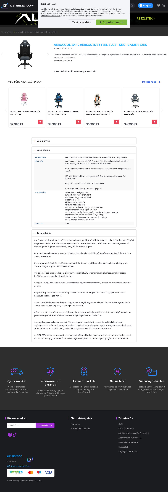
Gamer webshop (7, 32)
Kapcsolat (75, 424)
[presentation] (2, 55)
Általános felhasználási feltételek (133, 433)
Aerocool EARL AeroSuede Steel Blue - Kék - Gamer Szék (36, 32)
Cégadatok (123, 447)
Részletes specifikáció (63, 60)
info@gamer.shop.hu (80, 428)
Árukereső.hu (11, 461)
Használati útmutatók (128, 442)
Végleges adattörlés (127, 451)
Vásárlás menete (126, 428)
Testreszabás (81, 22)
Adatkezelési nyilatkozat (129, 437)
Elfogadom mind (111, 22)
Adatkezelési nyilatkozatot (50, 16)
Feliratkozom (45, 425)
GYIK (120, 424)
